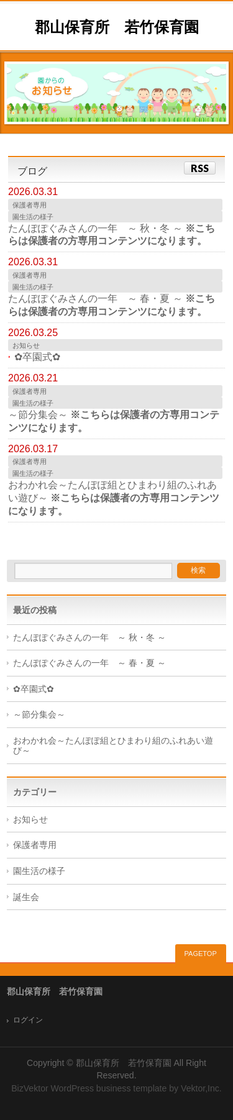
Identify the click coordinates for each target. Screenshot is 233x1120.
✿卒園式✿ (37, 357)
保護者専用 (29, 205)
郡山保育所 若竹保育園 (117, 27)
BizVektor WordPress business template (89, 1088)
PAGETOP (201, 953)
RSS (200, 168)
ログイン (28, 1020)
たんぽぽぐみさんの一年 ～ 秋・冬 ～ (89, 637)
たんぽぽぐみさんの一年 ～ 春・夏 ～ (89, 663)
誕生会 (26, 897)
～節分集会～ (39, 714)
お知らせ (26, 345)
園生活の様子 (32, 217)
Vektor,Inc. (201, 1088)
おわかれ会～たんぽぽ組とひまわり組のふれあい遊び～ (113, 746)
